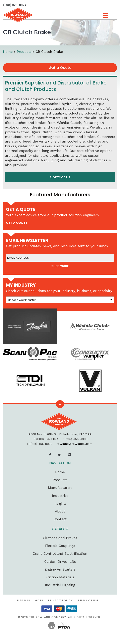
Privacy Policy (60, 600)
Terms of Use (88, 600)
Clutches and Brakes (60, 538)
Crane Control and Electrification (60, 554)
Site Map (23, 600)
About (60, 511)
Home (60, 472)
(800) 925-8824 (14, 5)
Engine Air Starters (60, 569)
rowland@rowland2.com (74, 444)
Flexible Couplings (60, 546)
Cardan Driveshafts (60, 562)
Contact (60, 519)
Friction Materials (60, 577)
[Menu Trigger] (105, 15)
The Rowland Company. (48, 617)
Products (60, 480)
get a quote (16, 222)
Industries (60, 496)
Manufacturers (60, 488)
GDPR (39, 600)
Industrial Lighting (60, 585)
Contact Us (60, 177)
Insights (60, 503)
